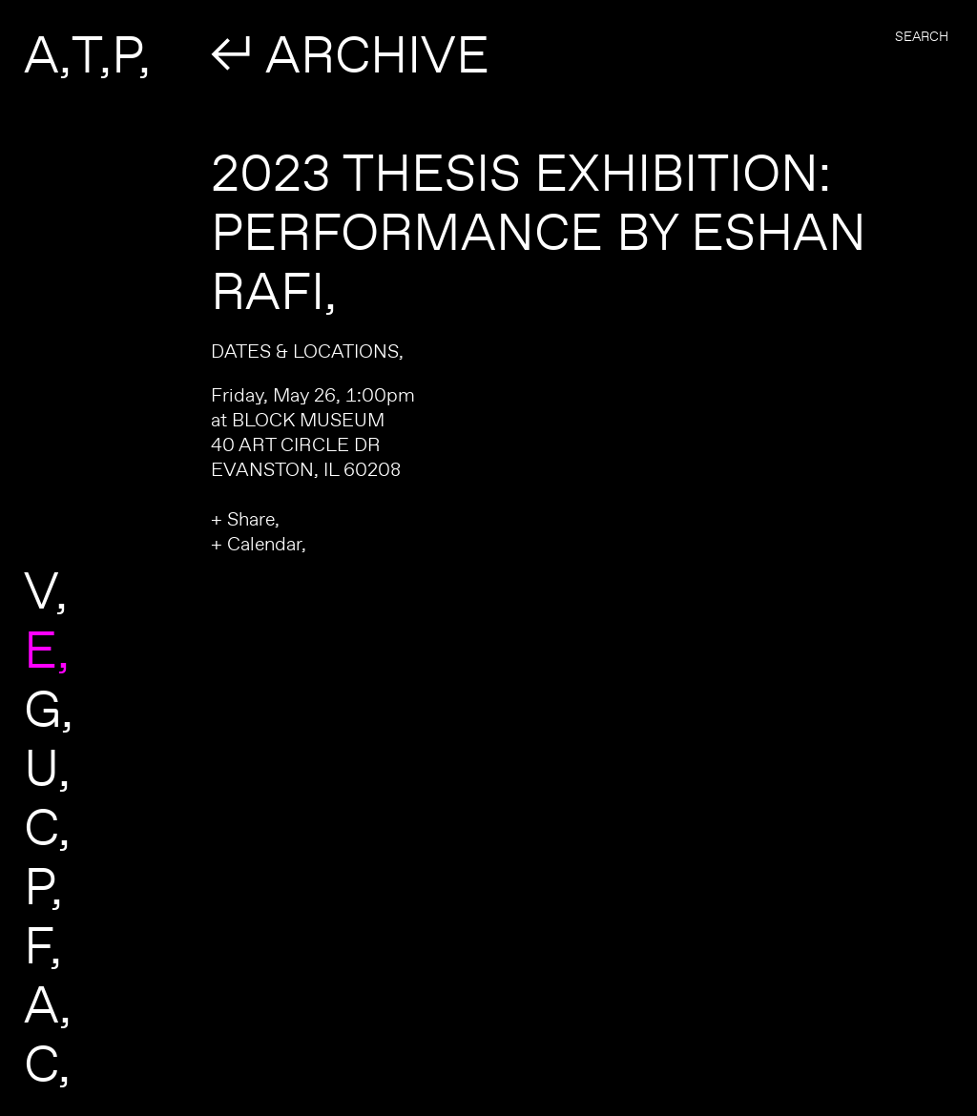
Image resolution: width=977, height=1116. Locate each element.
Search (921, 36)
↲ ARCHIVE (350, 53)
